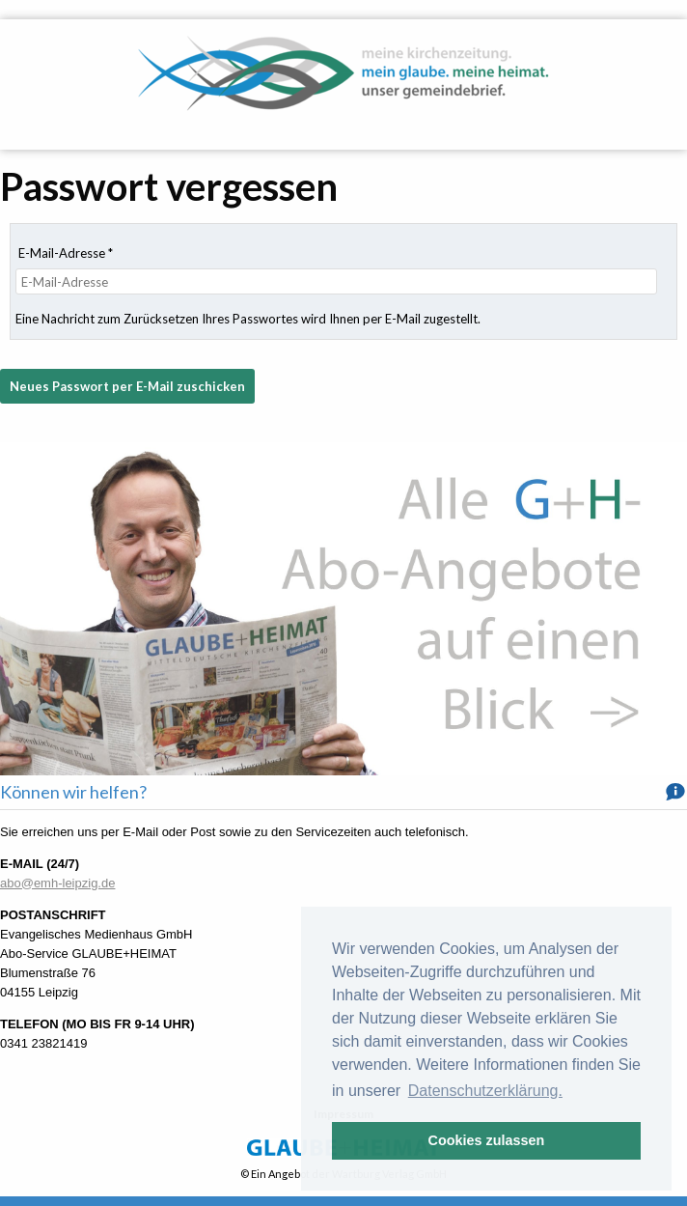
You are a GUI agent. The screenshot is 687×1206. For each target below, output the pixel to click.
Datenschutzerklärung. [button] (485, 1090)
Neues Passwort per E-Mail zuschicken (127, 386)
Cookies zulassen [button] (486, 1140)
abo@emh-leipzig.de (57, 883)
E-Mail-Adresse (65, 253)
